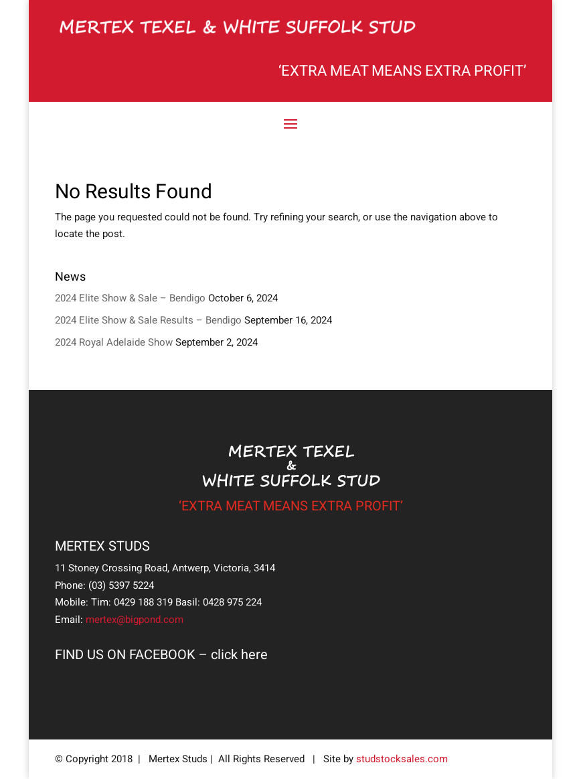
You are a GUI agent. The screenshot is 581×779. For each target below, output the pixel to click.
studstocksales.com (402, 759)
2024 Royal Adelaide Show (114, 342)
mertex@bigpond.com (134, 619)
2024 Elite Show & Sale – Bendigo (130, 298)
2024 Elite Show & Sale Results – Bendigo (148, 320)
